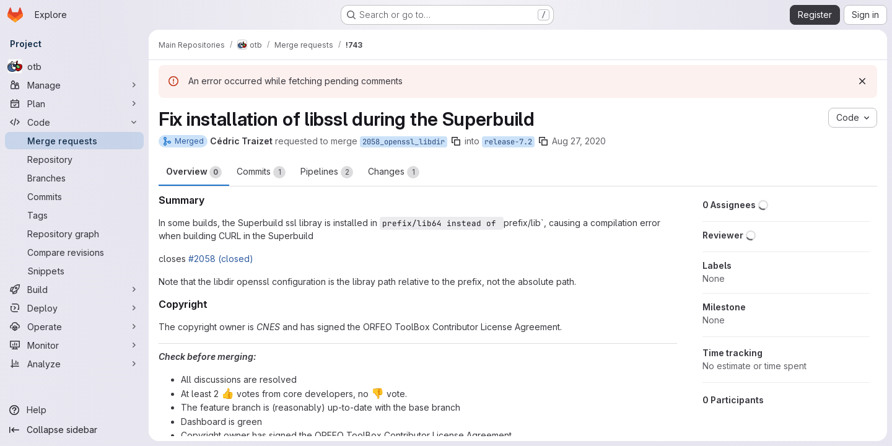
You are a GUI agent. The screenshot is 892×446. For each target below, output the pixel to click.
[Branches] (74, 177)
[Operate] (74, 326)
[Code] (74, 122)
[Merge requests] (74, 140)
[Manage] (74, 85)
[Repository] (74, 159)
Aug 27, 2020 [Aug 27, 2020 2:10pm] (579, 141)
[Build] (74, 289)
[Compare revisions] (74, 252)
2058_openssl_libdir (403, 142)
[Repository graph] (74, 233)
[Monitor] (74, 345)
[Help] (74, 410)
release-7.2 (508, 142)
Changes (393, 172)
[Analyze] (74, 363)
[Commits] (74, 196)
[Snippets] (74, 270)
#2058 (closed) (220, 258)
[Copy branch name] (455, 141)
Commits (261, 172)
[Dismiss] (862, 81)
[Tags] (74, 215)
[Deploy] (74, 308)
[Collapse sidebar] (74, 430)
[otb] (74, 66)
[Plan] (74, 103)
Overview (194, 172)
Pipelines (326, 172)
